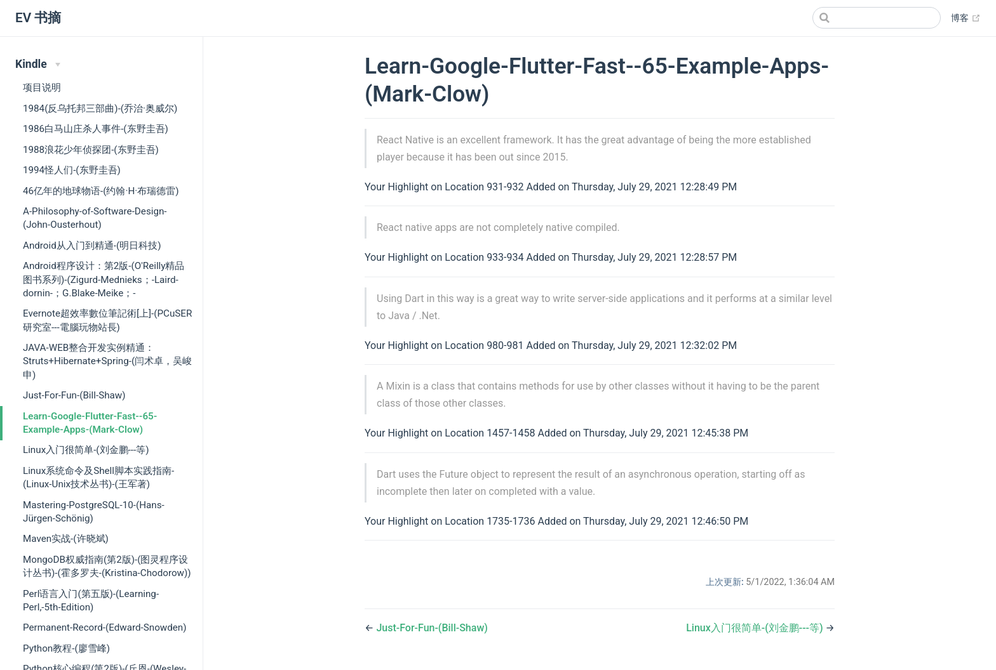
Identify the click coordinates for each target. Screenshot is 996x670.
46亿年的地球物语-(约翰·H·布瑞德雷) (101, 191)
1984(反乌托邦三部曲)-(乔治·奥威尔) (100, 108)
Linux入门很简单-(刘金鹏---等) (86, 450)
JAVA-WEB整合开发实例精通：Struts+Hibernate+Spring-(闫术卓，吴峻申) (107, 361)
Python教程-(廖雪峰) (66, 648)
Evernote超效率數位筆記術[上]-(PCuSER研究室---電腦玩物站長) (107, 320)
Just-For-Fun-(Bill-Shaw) (74, 395)
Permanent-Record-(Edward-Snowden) (105, 627)
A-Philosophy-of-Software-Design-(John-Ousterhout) (95, 218)
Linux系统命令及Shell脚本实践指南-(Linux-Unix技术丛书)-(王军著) (98, 477)
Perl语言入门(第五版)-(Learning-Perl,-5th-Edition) (91, 600)
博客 (966, 18)
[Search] (876, 18)
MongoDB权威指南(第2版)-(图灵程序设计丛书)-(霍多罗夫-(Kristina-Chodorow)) (107, 566)
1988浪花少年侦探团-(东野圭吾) (91, 149)
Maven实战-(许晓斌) (66, 538)
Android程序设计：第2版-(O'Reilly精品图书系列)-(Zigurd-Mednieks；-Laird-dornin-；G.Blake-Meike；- (104, 279)
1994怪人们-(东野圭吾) (72, 170)
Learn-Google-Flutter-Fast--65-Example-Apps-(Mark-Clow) (90, 423)
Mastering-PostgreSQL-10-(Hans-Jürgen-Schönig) (94, 511)
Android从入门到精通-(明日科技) (92, 245)
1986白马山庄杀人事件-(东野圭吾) (95, 129)
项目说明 (42, 87)
